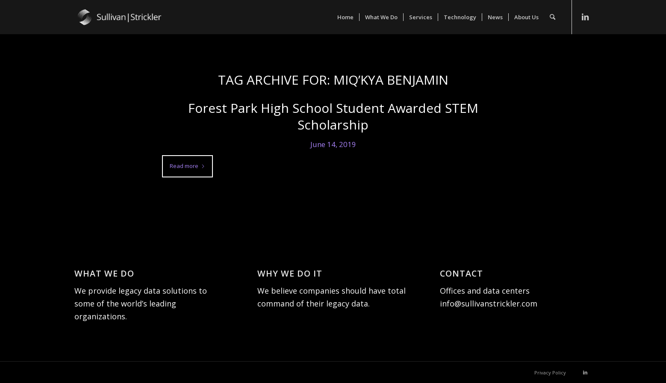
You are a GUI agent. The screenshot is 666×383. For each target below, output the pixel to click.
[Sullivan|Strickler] (138, 26)
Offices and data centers (485, 291)
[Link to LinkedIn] (585, 16)
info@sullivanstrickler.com (488, 303)
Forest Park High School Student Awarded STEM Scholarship (333, 116)
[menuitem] (345, 17)
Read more (187, 166)
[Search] (552, 17)
